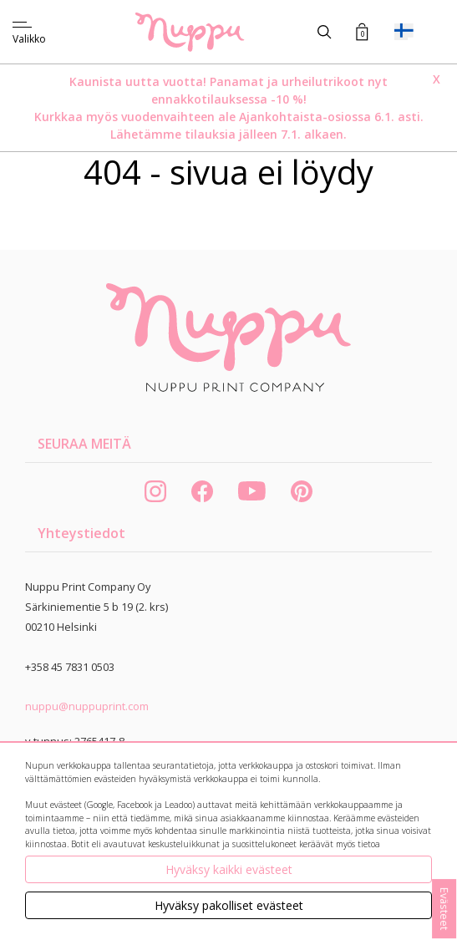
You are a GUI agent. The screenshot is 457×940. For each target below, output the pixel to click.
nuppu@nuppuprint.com (87, 706)
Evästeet (444, 908)
